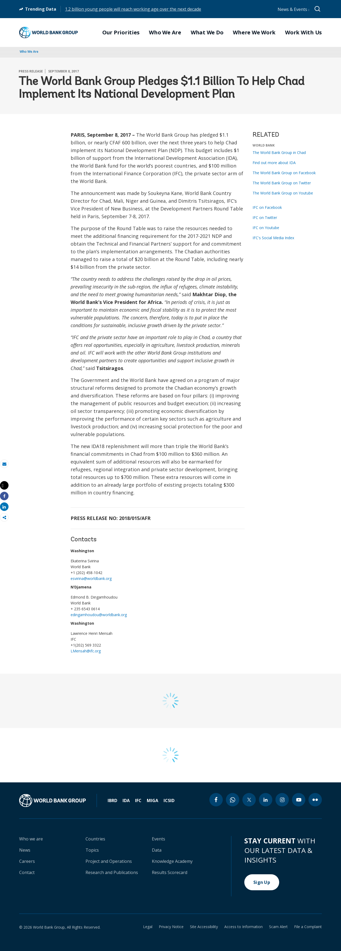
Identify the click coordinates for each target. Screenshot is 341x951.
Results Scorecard (169, 872)
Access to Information (243, 927)
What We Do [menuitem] (207, 32)
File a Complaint (308, 927)
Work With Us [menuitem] (303, 32)
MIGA (152, 800)
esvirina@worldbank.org (91, 578)
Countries (95, 839)
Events (158, 839)
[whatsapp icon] (232, 799)
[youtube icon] (298, 799)
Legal (147, 927)
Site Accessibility (204, 927)
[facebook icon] (216, 799)
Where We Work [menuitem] (254, 32)
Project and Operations (109, 861)
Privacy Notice (171, 927)
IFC (138, 800)
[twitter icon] (249, 799)
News (24, 850)
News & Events (293, 9)
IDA (126, 800)
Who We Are (29, 51)
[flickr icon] (315, 799)
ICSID (169, 800)
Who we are (31, 839)
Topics (92, 850)
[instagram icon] (282, 799)
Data (156, 850)
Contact (27, 872)
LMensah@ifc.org (86, 650)
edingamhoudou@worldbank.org (99, 614)
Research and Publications (112, 872)
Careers (27, 861)
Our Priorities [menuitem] (121, 32)
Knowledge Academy (172, 861)
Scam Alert (278, 927)
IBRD (112, 800)
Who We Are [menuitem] (165, 32)
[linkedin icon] (265, 799)
